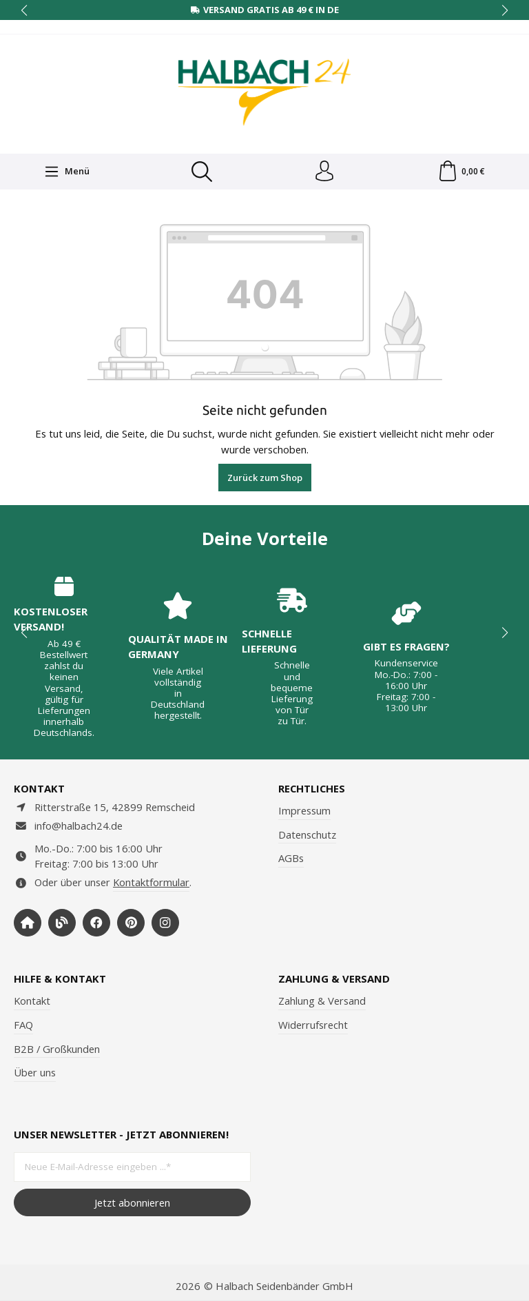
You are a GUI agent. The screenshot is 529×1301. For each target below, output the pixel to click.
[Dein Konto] (324, 172)
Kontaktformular (151, 882)
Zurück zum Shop (264, 477)
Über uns (35, 1072)
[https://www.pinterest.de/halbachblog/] (131, 922)
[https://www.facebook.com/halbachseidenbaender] (96, 922)
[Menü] (67, 171)
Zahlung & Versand (322, 1000)
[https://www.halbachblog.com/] (62, 922)
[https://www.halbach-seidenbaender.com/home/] (27, 922)
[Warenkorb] (461, 172)
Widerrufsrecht (313, 1025)
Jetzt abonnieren (132, 1202)
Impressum (304, 810)
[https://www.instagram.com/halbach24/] (165, 922)
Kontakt (32, 1000)
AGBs (291, 858)
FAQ (23, 1025)
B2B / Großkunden (57, 1049)
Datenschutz (307, 834)
